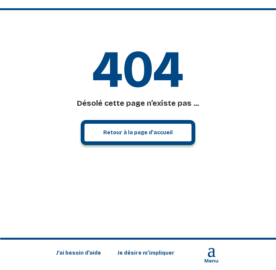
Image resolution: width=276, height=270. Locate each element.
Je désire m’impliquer (146, 253)
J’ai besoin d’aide (78, 253)
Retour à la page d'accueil (138, 132)
